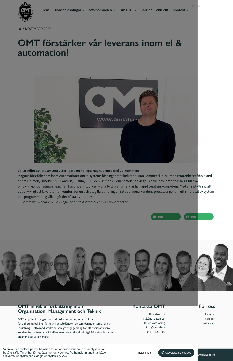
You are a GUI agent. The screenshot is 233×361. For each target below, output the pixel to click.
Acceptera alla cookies (205, 352)
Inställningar (172, 352)
